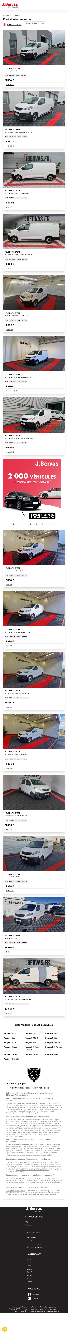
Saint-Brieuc (31, 1272)
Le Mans (30, 1266)
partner (31, 1054)
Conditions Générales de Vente (25, 1330)
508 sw (52, 1042)
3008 (51, 1033)
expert (11, 1054)
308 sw (31, 1038)
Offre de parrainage (34, 1247)
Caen (29, 1263)
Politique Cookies (30, 1332)
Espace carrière (31, 1225)
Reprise (29, 1241)
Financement (31, 1237)
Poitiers (29, 1278)
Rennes (30, 1275)
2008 (10, 1033)
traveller (12, 1059)
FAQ (26, 1222)
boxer (10, 1047)
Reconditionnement (33, 1244)
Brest (29, 1259)
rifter (51, 1054)
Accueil (6, 15)
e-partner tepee (53, 1048)
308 (9, 1038)
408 (51, 1038)
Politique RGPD (14, 1332)
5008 (10, 1042)
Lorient (29, 1269)
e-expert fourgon (32, 1048)
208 (30, 1033)
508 (30, 1042)
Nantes (29, 1282)
